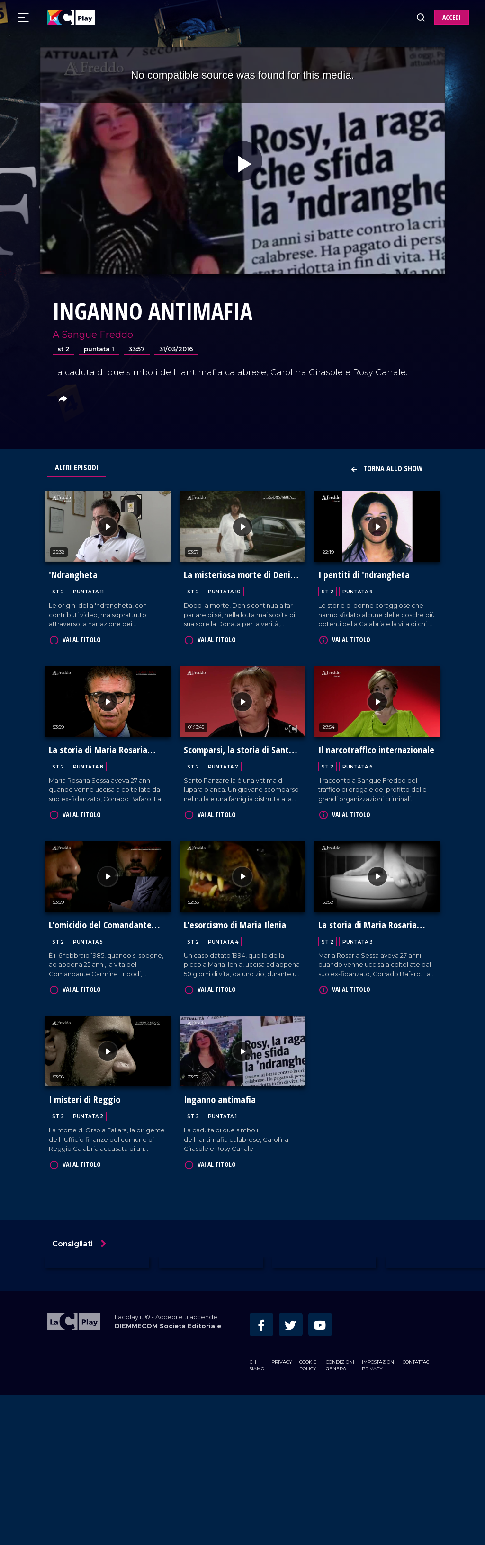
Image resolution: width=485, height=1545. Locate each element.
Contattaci (417, 1512)
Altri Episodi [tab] (77, 467)
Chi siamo (257, 1516)
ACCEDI (451, 17)
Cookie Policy (308, 1516)
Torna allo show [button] (386, 468)
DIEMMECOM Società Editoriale (168, 1476)
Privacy (281, 1512)
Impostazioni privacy (378, 1516)
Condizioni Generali (340, 1516)
